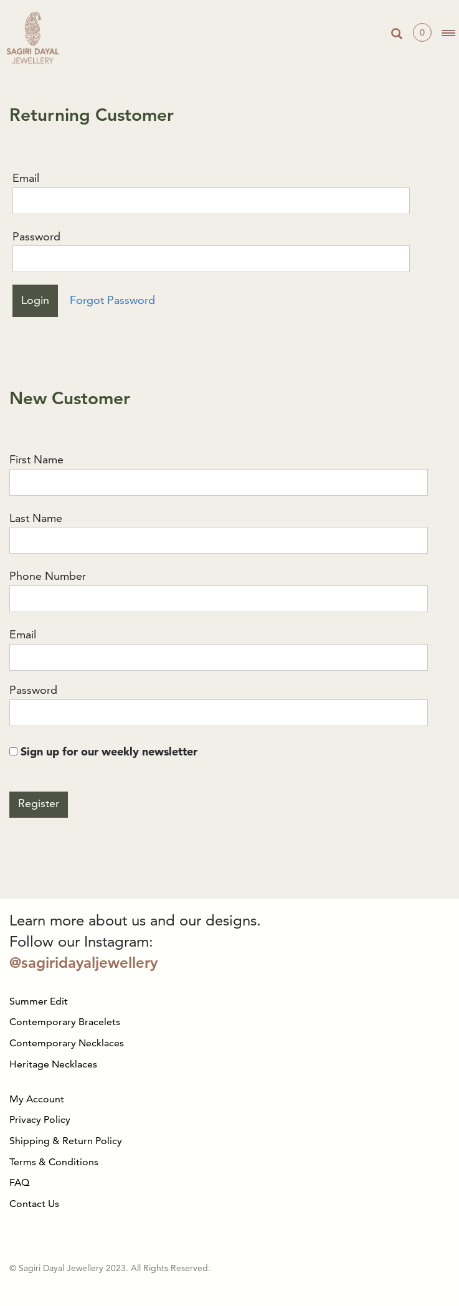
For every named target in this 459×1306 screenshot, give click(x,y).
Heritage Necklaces (53, 1065)
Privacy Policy (39, 1120)
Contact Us (34, 1204)
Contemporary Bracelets (64, 1023)
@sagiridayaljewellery (83, 964)
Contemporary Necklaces (66, 1044)
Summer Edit (38, 1002)
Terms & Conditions (53, 1163)
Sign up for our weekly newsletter (103, 752)
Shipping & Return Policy (65, 1142)
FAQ (19, 1183)
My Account (36, 1100)
